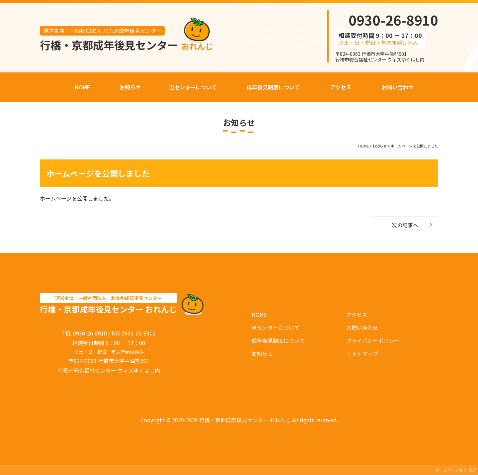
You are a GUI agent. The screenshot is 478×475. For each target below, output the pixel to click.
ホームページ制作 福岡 (456, 470)
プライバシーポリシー (372, 340)
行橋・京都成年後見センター (126, 44)
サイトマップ (362, 353)
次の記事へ (405, 225)
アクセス (356, 315)
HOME (259, 315)
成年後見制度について (278, 340)
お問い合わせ (362, 328)
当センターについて (275, 328)
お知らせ (262, 353)
